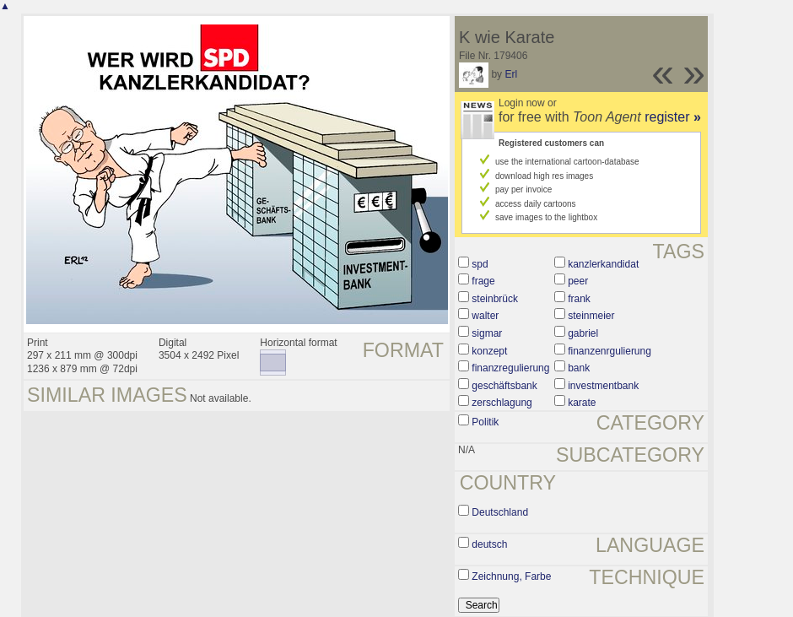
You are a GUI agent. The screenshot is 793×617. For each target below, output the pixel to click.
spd (480, 264)
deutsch (489, 544)
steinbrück (495, 299)
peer (578, 281)
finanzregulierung (510, 368)
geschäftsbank (504, 386)
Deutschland (500, 512)
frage (483, 281)
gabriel (583, 333)
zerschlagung (501, 403)
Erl (510, 74)
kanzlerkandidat (603, 264)
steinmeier (591, 316)
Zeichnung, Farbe (511, 576)
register (673, 117)
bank (579, 368)
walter (485, 316)
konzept (489, 351)
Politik (485, 422)
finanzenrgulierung (609, 351)
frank (579, 299)
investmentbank (603, 386)
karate (582, 403)
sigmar (487, 333)
